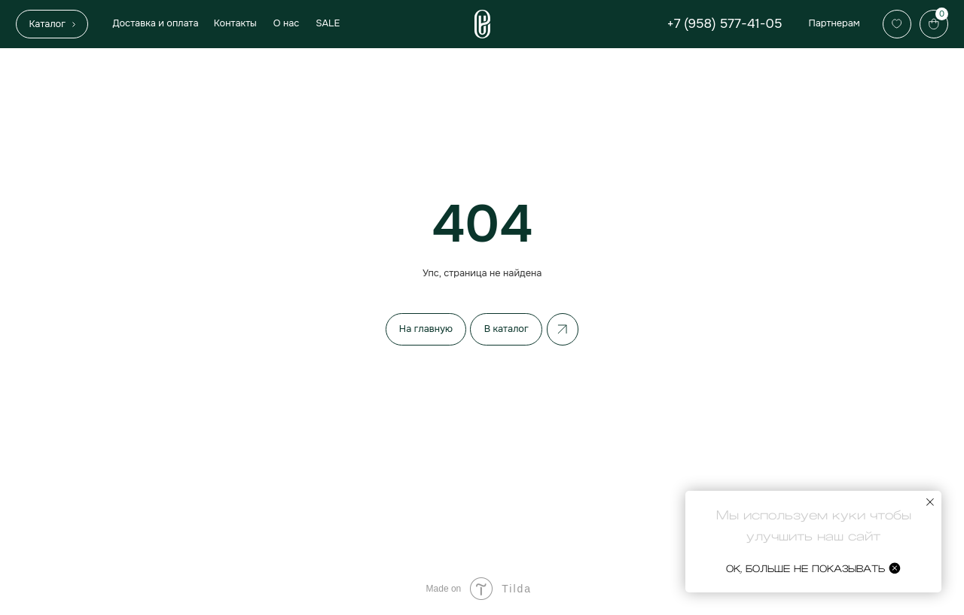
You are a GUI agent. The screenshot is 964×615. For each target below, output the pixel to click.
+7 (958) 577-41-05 (724, 23)
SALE (328, 23)
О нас (286, 23)
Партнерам (833, 23)
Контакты (235, 23)
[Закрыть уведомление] (930, 502)
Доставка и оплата (155, 23)
